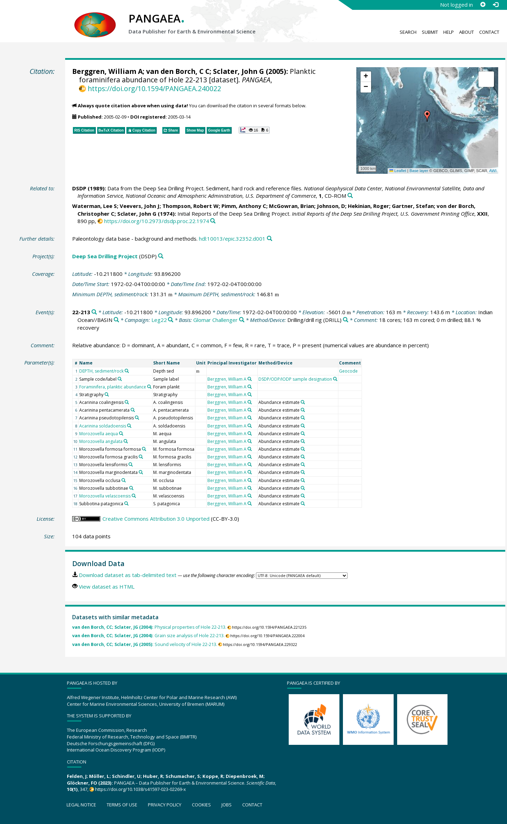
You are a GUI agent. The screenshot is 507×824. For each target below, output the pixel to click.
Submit (430, 32)
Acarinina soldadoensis (102, 426)
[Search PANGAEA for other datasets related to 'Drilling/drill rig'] (345, 320)
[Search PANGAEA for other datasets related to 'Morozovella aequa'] (121, 433)
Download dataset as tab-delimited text (127, 574)
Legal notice (81, 804)
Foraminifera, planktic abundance (112, 387)
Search (408, 32)
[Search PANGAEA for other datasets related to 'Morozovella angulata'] (126, 441)
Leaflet (397, 171)
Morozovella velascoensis (105, 496)
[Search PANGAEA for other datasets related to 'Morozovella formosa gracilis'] (141, 457)
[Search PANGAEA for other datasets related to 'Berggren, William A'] (250, 379)
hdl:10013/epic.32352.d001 (232, 238)
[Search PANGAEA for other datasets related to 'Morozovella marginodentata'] (141, 472)
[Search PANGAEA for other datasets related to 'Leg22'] (170, 320)
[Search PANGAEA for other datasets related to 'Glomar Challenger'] (241, 320)
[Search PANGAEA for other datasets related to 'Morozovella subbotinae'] (131, 488)
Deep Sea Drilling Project (105, 256)
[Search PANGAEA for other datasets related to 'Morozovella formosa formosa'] (144, 449)
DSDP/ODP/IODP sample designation (295, 379)
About (466, 32)
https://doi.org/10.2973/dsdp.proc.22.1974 (156, 220)
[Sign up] (482, 4)
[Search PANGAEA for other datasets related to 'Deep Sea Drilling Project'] (160, 256)
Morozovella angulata (101, 441)
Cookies (201, 804)
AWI (492, 171)
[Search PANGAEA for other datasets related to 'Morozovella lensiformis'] (131, 464)
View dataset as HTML (106, 586)
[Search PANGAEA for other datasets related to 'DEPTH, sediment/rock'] (127, 371)
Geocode (348, 371)
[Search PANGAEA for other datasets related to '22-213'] (94, 312)
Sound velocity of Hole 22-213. (144, 644)
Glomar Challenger (215, 319)
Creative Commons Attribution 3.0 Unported (155, 518)
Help (448, 32)
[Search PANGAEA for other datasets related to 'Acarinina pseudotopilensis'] (137, 418)
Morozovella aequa (98, 434)
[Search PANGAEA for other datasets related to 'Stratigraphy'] (107, 394)
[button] (427, 116)
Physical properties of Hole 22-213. (149, 627)
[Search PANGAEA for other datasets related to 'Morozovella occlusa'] (123, 480)
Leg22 (159, 319)
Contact (489, 32)
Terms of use (122, 804)
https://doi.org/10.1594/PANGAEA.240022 (154, 88)
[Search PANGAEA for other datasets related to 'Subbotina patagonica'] (126, 503)
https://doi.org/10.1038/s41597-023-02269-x (140, 789)
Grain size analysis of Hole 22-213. (148, 636)
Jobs (226, 804)
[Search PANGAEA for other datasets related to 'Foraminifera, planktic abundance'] (149, 387)
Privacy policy (164, 804)
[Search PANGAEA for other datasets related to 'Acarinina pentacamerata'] (133, 410)
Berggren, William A (107, 71)
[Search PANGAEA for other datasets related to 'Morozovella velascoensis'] (134, 496)
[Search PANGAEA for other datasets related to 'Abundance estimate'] (303, 402)
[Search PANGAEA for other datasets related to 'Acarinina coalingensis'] (127, 402)
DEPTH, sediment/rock (101, 371)
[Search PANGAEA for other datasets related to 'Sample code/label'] (120, 379)
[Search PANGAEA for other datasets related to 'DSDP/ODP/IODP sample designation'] (335, 379)
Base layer (418, 171)
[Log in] (495, 4)
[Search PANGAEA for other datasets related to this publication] (350, 195)
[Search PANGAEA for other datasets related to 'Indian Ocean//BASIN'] (116, 320)
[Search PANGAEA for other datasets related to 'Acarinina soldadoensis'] (129, 426)
